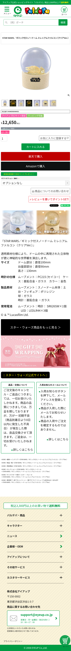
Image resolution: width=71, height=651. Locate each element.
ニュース (12, 536)
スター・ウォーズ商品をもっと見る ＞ (35, 327)
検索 (63, 22)
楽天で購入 (35, 156)
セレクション (11, 469)
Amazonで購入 (35, 166)
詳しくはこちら (23, 449)
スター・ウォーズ (26, 475)
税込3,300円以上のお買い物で (35, 506)
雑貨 (8, 459)
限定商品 (10, 466)
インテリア (14, 459)
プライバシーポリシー (13, 641)
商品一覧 (10, 463)
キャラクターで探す (13, 475)
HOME (4, 459)
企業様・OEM (15, 546)
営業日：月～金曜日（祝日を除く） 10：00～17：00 (40, 618)
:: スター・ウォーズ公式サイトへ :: (25, 375)
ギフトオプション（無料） (10, 178)
